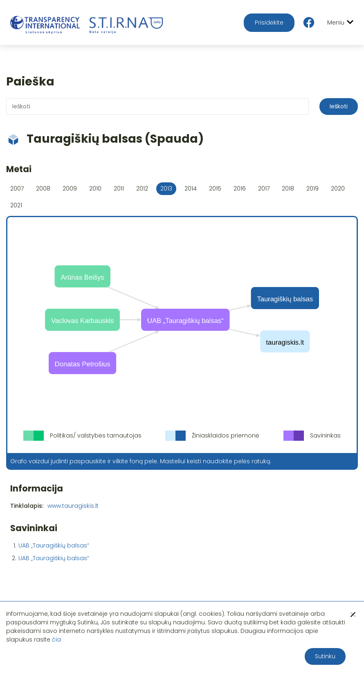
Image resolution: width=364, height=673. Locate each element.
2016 (240, 188)
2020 (338, 188)
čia (56, 639)
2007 (17, 188)
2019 (312, 188)
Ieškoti (339, 106)
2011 (119, 188)
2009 (70, 188)
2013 (166, 188)
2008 (43, 188)
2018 (288, 188)
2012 (142, 188)
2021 (16, 205)
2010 (95, 188)
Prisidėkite (269, 22)
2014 (190, 188)
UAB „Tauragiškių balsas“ (53, 545)
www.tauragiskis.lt (73, 506)
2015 (215, 188)
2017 (264, 188)
